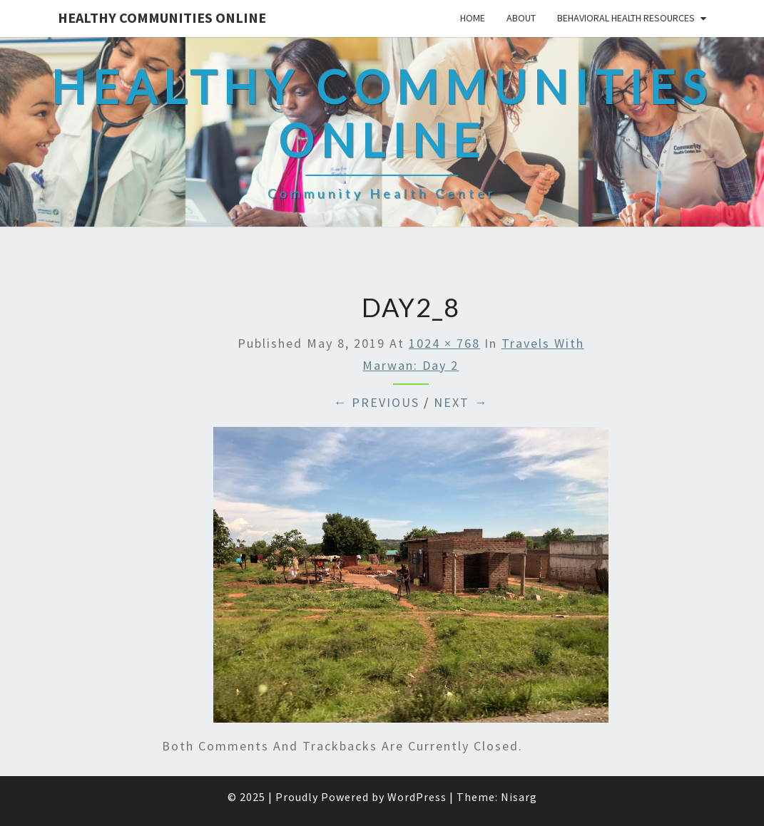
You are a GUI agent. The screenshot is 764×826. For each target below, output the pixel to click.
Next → (461, 402)
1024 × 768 (444, 343)
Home (472, 17)
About (521, 17)
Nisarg (519, 797)
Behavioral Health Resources (626, 17)
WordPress (417, 797)
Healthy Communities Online (162, 17)
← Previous (376, 402)
